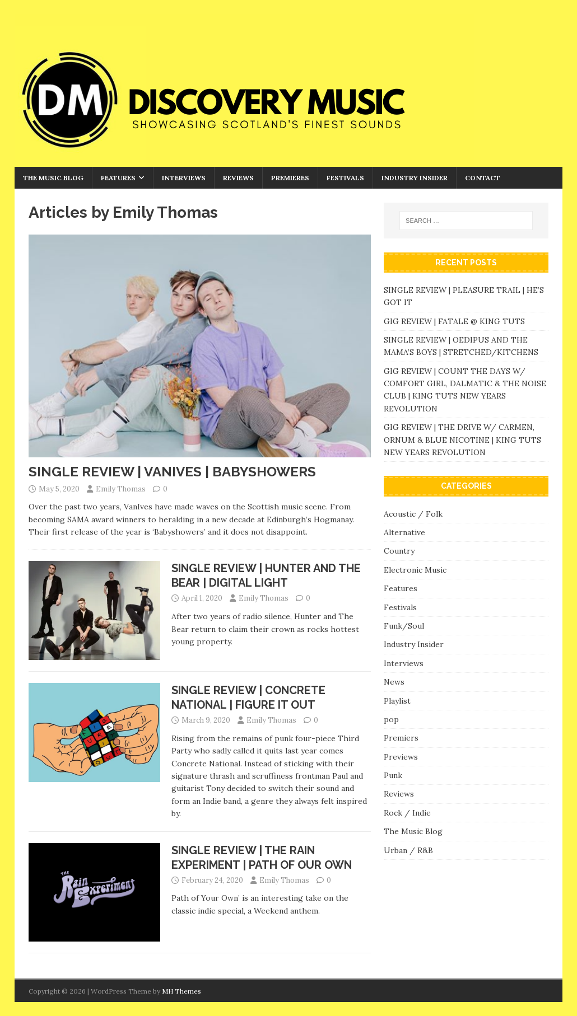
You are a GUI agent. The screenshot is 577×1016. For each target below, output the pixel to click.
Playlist (397, 701)
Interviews (184, 178)
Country (399, 551)
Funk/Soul (404, 626)
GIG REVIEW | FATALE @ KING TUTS (454, 321)
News (394, 682)
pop (391, 719)
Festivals (345, 178)
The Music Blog (53, 178)
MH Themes (181, 991)
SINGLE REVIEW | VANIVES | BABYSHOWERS (172, 471)
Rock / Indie (407, 813)
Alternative (404, 532)
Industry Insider (414, 178)
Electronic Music (415, 570)
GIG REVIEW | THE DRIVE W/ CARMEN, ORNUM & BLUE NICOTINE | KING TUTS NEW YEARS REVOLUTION (462, 439)
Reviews (238, 178)
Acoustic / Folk (413, 514)
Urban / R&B (408, 850)
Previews (401, 757)
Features (118, 178)
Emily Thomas (121, 489)
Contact (482, 178)
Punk (393, 775)
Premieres (290, 178)
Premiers (401, 738)
